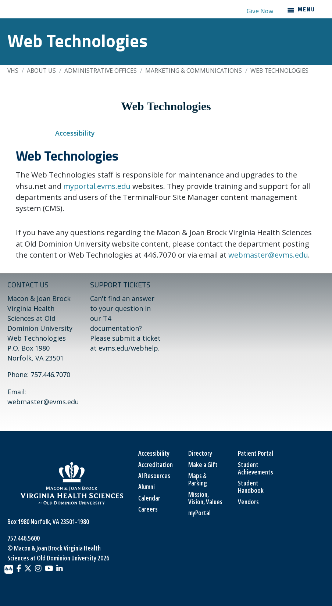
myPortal (199, 512)
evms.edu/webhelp (128, 348)
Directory (200, 453)
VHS (12, 71)
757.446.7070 (50, 374)
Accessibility (75, 133)
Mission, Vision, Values (205, 498)
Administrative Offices (100, 71)
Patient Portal (255, 453)
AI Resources (154, 475)
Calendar (149, 498)
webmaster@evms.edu (268, 255)
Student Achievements (255, 468)
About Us (41, 71)
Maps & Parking (197, 479)
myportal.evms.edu (97, 186)
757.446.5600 (23, 538)
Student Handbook (251, 486)
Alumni (146, 486)
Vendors (248, 501)
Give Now (260, 11)
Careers (148, 509)
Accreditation (155, 464)
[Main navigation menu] (301, 10)
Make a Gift (203, 464)
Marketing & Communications (193, 71)
